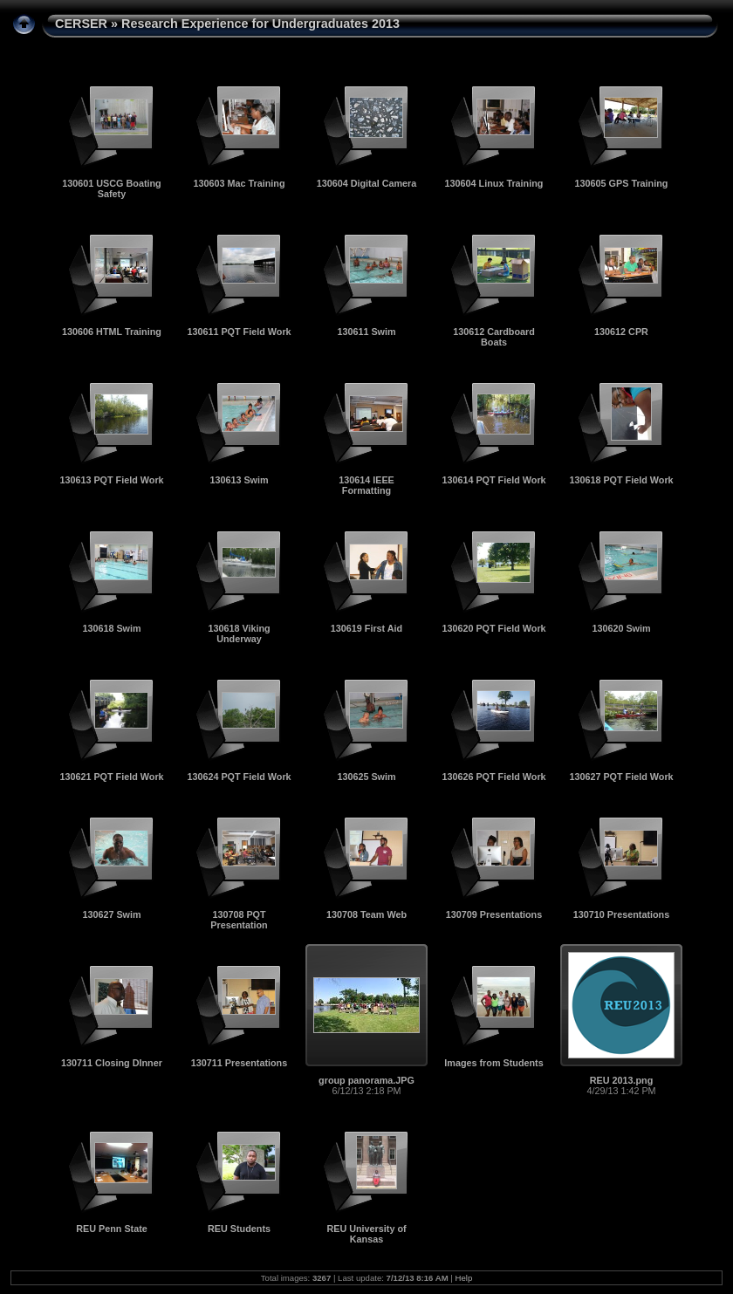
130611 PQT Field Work (239, 331)
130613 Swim (238, 480)
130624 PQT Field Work (239, 776)
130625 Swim (366, 776)
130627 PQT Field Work (621, 776)
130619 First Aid (366, 628)
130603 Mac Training (238, 183)
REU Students (239, 1228)
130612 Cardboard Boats (494, 336)
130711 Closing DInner (111, 1063)
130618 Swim (111, 628)
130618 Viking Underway (239, 633)
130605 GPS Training (621, 183)
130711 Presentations (239, 1063)
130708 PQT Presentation (238, 919)
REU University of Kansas (366, 1233)
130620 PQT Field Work (493, 628)
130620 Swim (621, 628)
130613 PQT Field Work (111, 480)
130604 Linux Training (494, 183)
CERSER (81, 24)
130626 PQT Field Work (493, 776)
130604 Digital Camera (367, 183)
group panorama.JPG (366, 1080)
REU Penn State (111, 1228)
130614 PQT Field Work (493, 480)
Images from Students (493, 1063)
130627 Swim (111, 914)
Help (464, 1278)
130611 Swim (366, 331)
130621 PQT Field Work (111, 776)
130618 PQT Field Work (621, 480)
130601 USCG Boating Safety (111, 188)
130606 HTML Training (111, 331)
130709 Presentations (494, 914)
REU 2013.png (622, 1080)
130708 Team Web (366, 914)
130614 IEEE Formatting (366, 485)
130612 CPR (621, 331)
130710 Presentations (621, 914)
